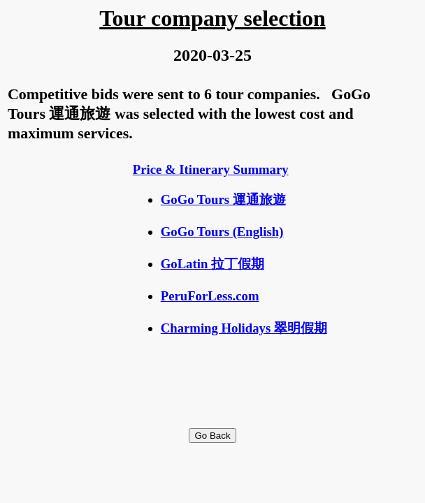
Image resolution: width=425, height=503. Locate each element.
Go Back (212, 435)
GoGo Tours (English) (222, 231)
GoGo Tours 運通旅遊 (223, 199)
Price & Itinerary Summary (211, 169)
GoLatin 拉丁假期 (212, 263)
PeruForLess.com (210, 296)
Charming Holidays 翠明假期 (244, 328)
